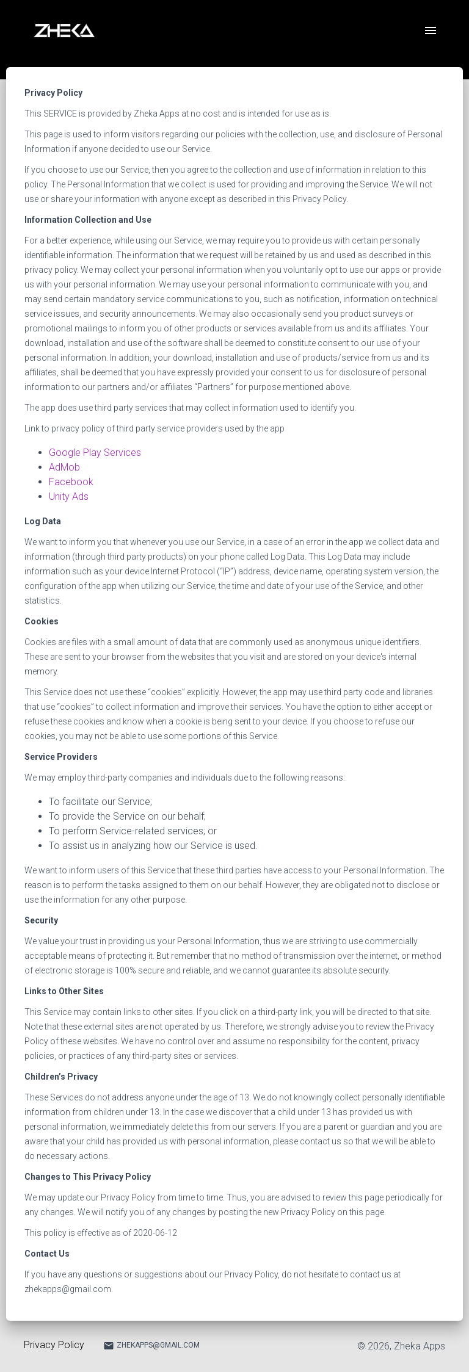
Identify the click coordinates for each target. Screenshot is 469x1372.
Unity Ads (69, 496)
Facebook (71, 482)
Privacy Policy (54, 1345)
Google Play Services (95, 452)
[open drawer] (430, 30)
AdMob (64, 467)
